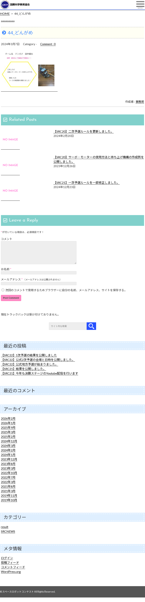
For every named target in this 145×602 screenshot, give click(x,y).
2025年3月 (8, 436)
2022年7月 (8, 482)
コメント (6, 239)
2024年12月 (9, 445)
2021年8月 (8, 491)
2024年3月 (8, 450)
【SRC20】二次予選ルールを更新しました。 (83, 131)
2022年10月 (9, 477)
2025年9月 (8, 432)
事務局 (140, 101)
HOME (5, 13)
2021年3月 (8, 495)
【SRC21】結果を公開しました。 (23, 373)
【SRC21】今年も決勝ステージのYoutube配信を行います (39, 378)
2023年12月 (9, 463)
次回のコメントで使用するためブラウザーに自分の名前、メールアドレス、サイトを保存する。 (66, 294)
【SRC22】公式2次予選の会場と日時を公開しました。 (38, 364)
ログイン (7, 562)
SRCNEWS (8, 536)
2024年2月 (8, 454)
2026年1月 (8, 427)
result (4, 531)
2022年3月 (8, 486)
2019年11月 (9, 500)
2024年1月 (8, 459)
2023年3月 (8, 473)
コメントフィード (13, 571)
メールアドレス (11, 284)
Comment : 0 (48, 44)
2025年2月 (8, 441)
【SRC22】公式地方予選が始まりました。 (29, 368)
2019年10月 (9, 504)
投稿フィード (10, 567)
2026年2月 (8, 423)
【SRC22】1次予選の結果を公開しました (29, 359)
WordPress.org (11, 576)
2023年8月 (8, 468)
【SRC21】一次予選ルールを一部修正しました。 (86, 182)
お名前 (5, 273)
